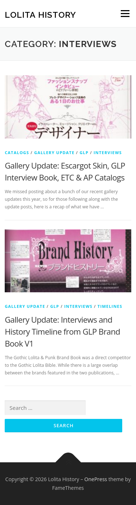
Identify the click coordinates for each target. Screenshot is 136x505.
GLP (83, 152)
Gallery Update (54, 152)
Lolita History (40, 14)
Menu (125, 13)
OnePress (96, 479)
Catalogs (17, 152)
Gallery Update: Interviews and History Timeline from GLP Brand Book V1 (62, 331)
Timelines (110, 306)
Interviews (108, 152)
